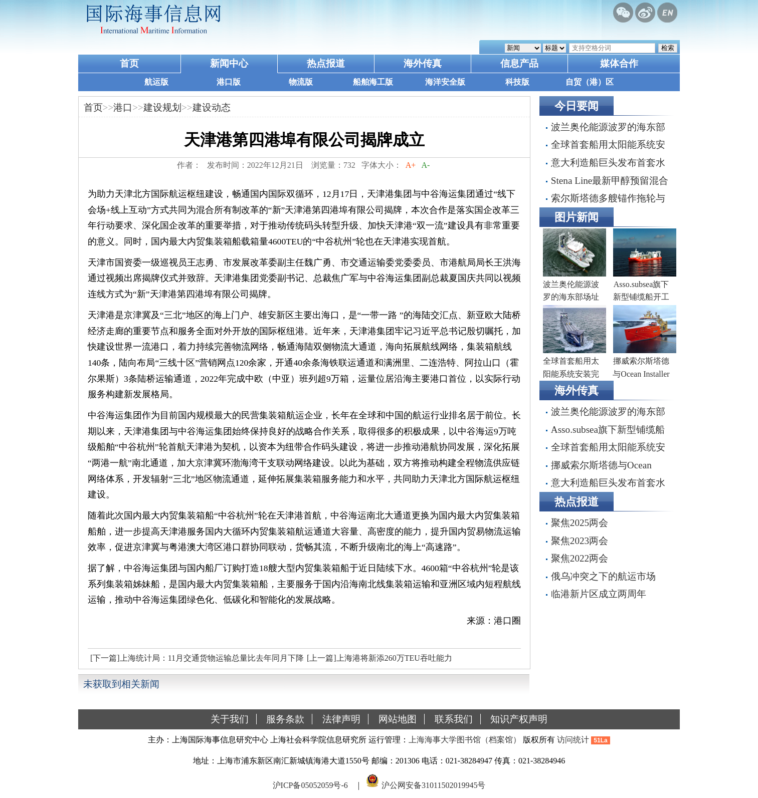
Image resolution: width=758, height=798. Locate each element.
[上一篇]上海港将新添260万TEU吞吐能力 (379, 658)
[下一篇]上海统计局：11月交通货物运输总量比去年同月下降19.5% (196, 661)
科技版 (517, 82)
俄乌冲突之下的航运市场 (603, 576)
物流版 (301, 82)
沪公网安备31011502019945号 (433, 784)
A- (426, 165)
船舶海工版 (373, 82)
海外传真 (423, 63)
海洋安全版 (445, 82)
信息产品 (519, 63)
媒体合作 (619, 63)
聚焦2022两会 (579, 558)
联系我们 (454, 719)
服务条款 (285, 719)
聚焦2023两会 (579, 541)
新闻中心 (229, 63)
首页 (129, 63)
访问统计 (573, 739)
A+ (411, 165)
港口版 (229, 82)
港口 (122, 107)
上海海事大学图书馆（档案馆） (465, 739)
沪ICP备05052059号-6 (310, 784)
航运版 (156, 82)
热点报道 (326, 63)
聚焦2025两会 (579, 522)
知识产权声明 (518, 719)
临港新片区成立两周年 (598, 594)
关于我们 (230, 719)
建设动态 (212, 107)
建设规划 (162, 107)
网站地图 (397, 719)
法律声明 (341, 719)
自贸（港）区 (589, 82)
